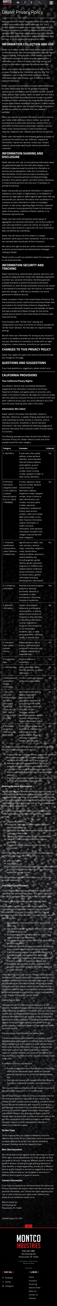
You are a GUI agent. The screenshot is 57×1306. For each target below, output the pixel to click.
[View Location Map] (31, 2)
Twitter (6, 1281)
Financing (33, 1284)
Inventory (33, 1280)
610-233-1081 (28, 1250)
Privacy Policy (28, 1268)
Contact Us (33, 1294)
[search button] (39, 1)
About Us (32, 1291)
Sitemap (32, 1298)
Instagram (7, 1286)
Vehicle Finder (35, 1287)
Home (31, 1277)
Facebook (7, 1277)
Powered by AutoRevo (28, 1263)
